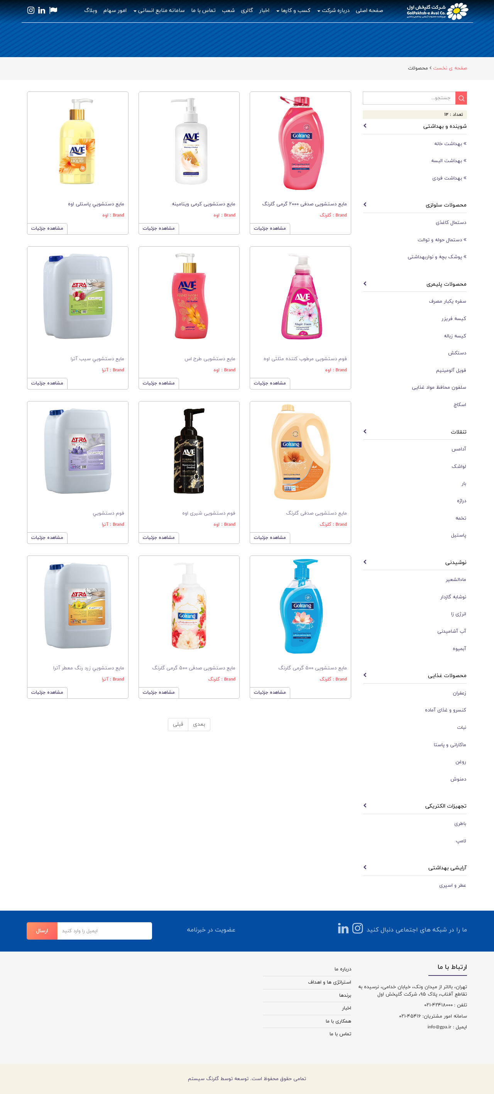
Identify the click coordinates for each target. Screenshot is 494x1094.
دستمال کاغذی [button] (451, 222)
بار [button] (464, 483)
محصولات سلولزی (446, 205)
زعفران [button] (459, 693)
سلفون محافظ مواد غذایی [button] (439, 387)
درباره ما (343, 969)
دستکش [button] (457, 353)
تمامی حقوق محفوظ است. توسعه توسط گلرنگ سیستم (247, 1078)
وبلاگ (90, 10)
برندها (345, 995)
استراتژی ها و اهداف (329, 982)
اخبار (264, 10)
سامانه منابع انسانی (159, 10)
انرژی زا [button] (458, 614)
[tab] (415, 144)
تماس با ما (203, 10)
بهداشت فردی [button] (449, 178)
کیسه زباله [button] (455, 336)
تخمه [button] (460, 518)
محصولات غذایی (447, 676)
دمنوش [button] (458, 779)
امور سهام (115, 10)
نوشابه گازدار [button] (453, 597)
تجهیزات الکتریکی (446, 806)
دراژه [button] (461, 501)
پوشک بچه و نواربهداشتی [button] (437, 257)
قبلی (178, 724)
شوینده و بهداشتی (445, 126)
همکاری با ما (338, 1021)
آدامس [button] (459, 449)
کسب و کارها (293, 10)
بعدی (199, 724)
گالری (247, 10)
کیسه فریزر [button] (454, 319)
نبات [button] (461, 727)
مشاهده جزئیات (47, 228)
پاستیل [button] (458, 535)
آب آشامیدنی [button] (451, 631)
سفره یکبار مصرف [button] (447, 301)
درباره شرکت (333, 10)
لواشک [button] (459, 466)
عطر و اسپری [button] (452, 885)
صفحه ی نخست (450, 68)
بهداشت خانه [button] (450, 144)
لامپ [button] (461, 841)
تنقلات (459, 432)
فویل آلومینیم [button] (451, 370)
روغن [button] (460, 762)
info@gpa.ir (440, 1027)
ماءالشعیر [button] (456, 580)
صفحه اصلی (369, 10)
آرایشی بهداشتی (447, 868)
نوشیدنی (456, 563)
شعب (228, 10)
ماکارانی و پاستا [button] (450, 745)
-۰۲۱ (428, 1005)
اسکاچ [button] (460, 405)
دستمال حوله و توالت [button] (442, 240)
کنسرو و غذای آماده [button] (445, 710)
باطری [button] (460, 823)
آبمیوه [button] (459, 649)
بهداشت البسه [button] (448, 161)
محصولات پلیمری (446, 284)
